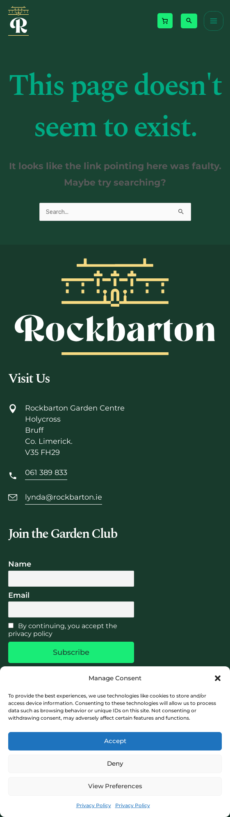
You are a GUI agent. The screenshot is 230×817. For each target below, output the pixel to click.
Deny (115, 763)
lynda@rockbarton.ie (63, 497)
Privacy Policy (93, 805)
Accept (115, 741)
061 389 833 (46, 472)
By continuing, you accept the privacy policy (62, 630)
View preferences (115, 786)
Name (19, 564)
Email (19, 595)
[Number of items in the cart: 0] (164, 20)
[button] (218, 678)
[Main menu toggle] (213, 21)
